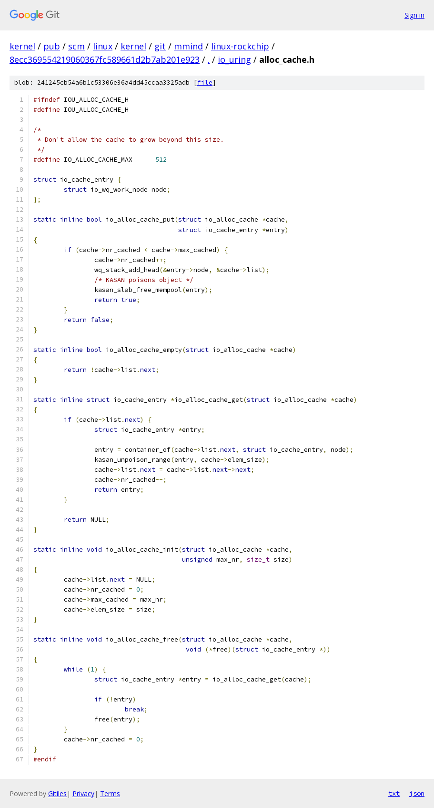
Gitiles (57, 793)
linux (102, 46)
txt (394, 793)
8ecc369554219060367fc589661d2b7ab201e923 (105, 59)
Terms (110, 793)
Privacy (83, 793)
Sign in (414, 14)
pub (51, 46)
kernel (22, 46)
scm (76, 46)
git (160, 46)
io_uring (234, 59)
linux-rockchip (240, 46)
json (416, 793)
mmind (188, 46)
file (204, 82)
